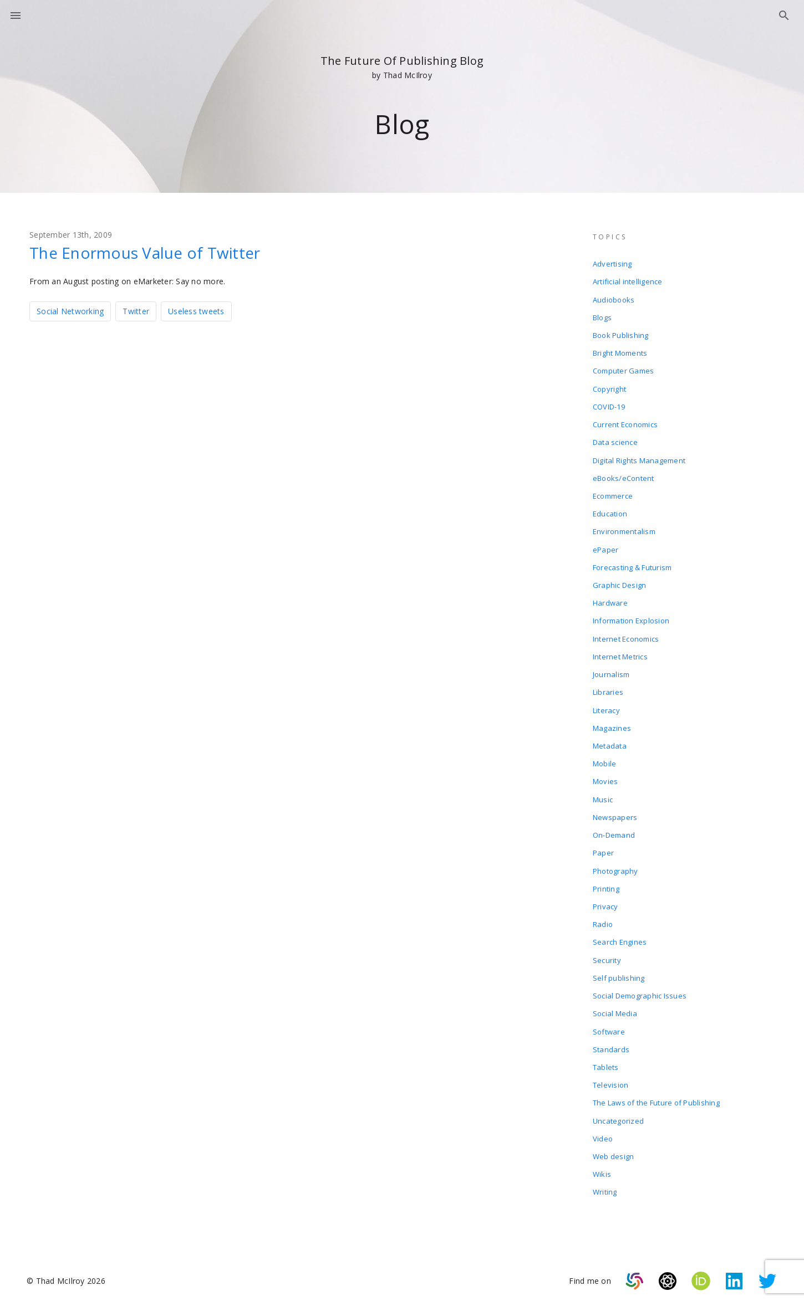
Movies (605, 778)
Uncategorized (618, 1115)
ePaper (606, 547)
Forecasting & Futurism (632, 565)
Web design (613, 1150)
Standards (611, 1044)
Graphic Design (620, 583)
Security (607, 955)
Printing (606, 884)
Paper (603, 849)
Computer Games (623, 370)
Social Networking (70, 311)
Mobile (605, 760)
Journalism (611, 672)
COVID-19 (609, 406)
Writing (605, 1186)
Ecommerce (613, 494)
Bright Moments (620, 352)
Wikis (602, 1168)
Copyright (609, 388)
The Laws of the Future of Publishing (656, 1097)
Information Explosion (631, 618)
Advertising (612, 264)
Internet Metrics (620, 654)
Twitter (136, 311)
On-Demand (614, 831)
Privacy (605, 902)
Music (603, 796)
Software (609, 1026)
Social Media (615, 1008)
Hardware (610, 601)
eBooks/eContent (623, 477)
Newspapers (615, 813)
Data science (615, 441)
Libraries (608, 689)
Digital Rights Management (639, 459)
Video (603, 1133)
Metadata (610, 742)
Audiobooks (614, 299)
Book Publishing (621, 335)
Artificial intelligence (628, 281)
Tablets (606, 1062)
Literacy (606, 707)
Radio (603, 920)
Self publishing (619, 973)
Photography (615, 867)
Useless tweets (196, 311)
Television (611, 1079)
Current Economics (625, 423)
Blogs (602, 317)
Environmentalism (624, 530)
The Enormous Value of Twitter (145, 252)
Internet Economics (626, 636)
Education (610, 512)
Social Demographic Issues (639, 991)
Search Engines (620, 938)
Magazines (612, 725)
